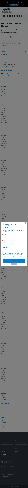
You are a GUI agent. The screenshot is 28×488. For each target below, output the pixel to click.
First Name (5, 241)
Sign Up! (14, 260)
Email (4, 234)
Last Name (5, 247)
